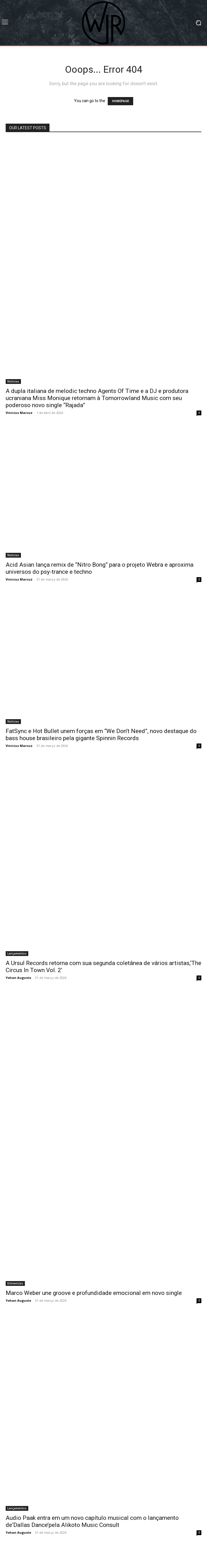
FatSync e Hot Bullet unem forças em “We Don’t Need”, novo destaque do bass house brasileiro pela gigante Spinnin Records (101, 735)
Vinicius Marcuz (19, 413)
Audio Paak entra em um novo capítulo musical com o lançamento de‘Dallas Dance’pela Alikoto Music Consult (92, 1521)
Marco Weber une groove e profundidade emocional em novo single (94, 1293)
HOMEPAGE (120, 101)
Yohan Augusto (18, 978)
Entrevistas (15, 1283)
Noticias (13, 381)
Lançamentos (17, 953)
